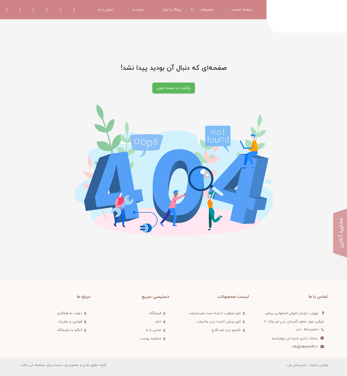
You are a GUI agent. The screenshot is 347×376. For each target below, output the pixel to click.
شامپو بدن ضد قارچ (226, 330)
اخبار (158, 321)
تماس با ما (153, 330)
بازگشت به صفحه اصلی (174, 88)
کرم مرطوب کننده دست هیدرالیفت (214, 313)
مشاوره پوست (150, 338)
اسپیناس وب (296, 365)
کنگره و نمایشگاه (69, 330)
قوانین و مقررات (70, 321)
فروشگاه (155, 313)
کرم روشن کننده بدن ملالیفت (218, 321)
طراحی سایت (318, 365)
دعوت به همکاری (69, 313)
